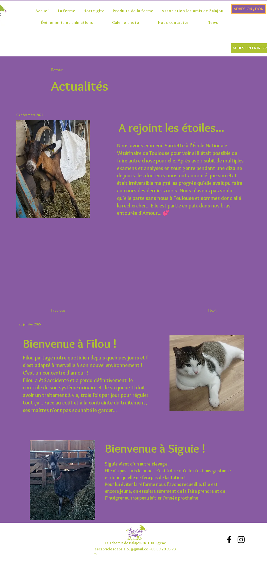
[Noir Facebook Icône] (229, 539)
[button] (67, 69)
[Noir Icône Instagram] (241, 539)
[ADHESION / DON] (248, 9)
